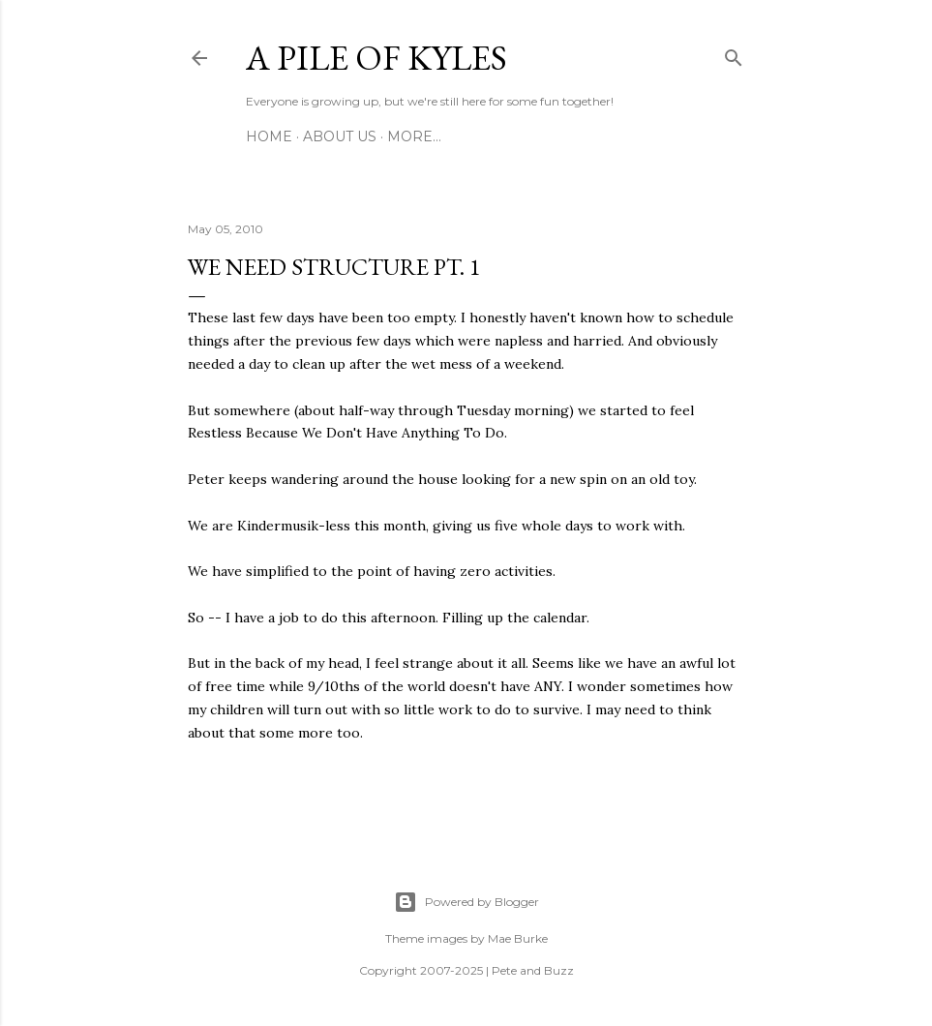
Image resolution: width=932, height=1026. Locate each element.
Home (269, 136)
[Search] (733, 54)
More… (414, 136)
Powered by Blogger (466, 902)
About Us (339, 136)
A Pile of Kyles (376, 57)
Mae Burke (518, 938)
